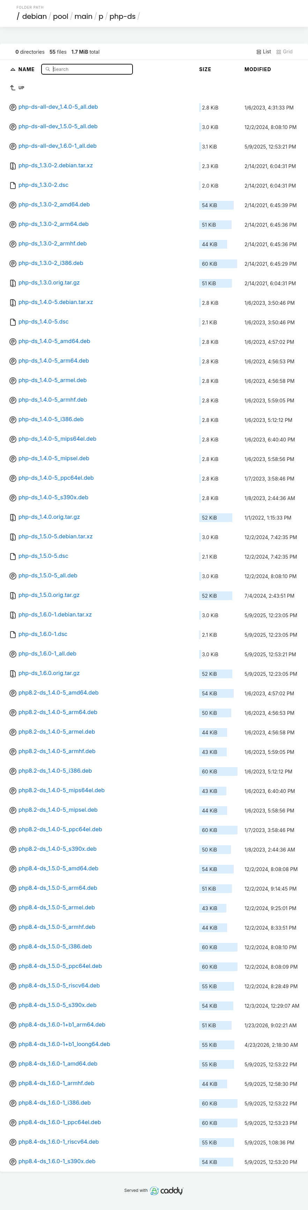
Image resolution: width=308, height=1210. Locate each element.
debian (34, 16)
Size (205, 69)
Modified (258, 69)
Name (27, 69)
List (263, 51)
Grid (284, 51)
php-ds (123, 16)
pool (60, 16)
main (83, 16)
